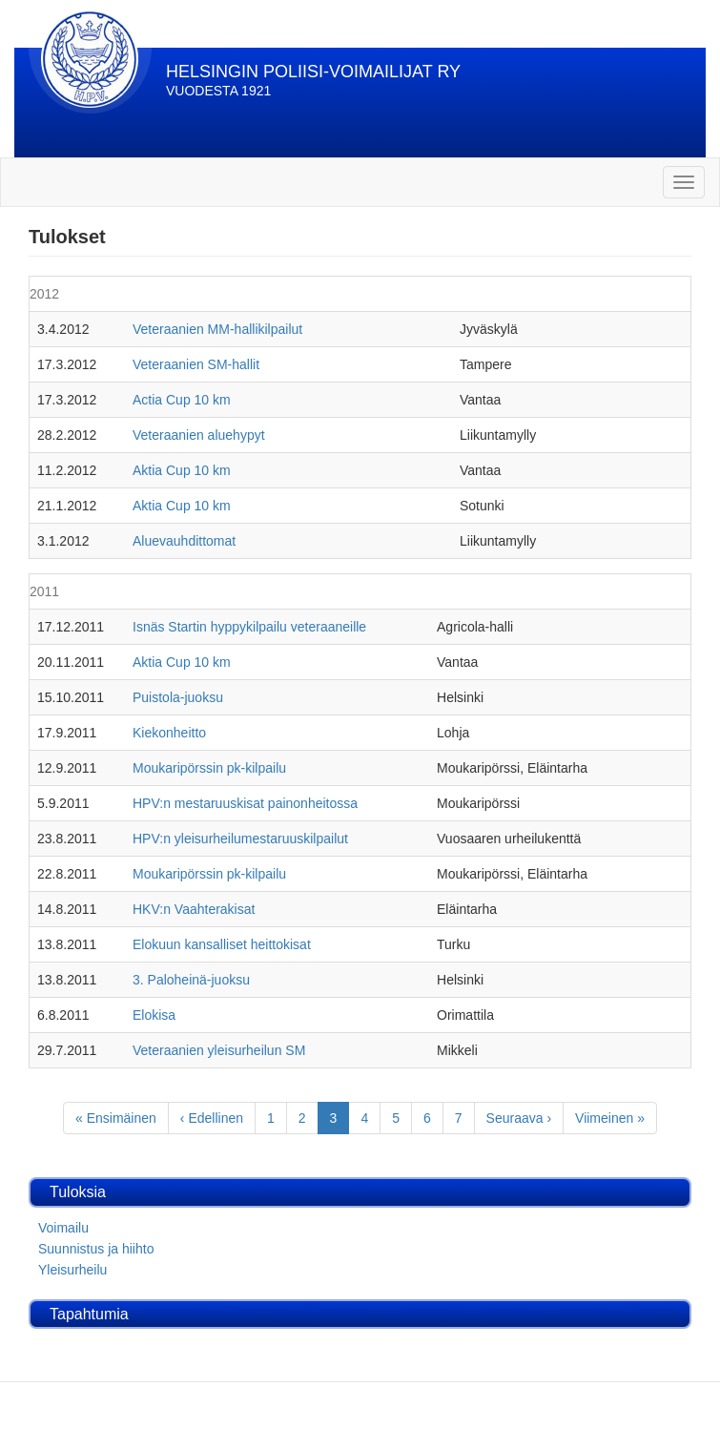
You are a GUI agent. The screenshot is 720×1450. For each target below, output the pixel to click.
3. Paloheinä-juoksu (191, 979)
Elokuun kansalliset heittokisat (222, 944)
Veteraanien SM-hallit (196, 364)
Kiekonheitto (169, 732)
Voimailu (63, 1227)
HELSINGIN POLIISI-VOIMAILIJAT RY (313, 71)
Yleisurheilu (72, 1269)
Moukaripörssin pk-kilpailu (209, 768)
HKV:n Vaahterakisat (194, 909)
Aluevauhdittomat (184, 541)
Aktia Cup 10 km (182, 470)
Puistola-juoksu (178, 697)
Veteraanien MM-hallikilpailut (217, 329)
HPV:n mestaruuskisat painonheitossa (245, 803)
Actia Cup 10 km (182, 399)
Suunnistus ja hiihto (96, 1248)
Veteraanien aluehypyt (199, 435)
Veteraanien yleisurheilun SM (219, 1050)
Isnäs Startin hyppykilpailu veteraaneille (249, 626)
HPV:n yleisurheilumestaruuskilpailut (240, 838)
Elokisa (154, 1015)
